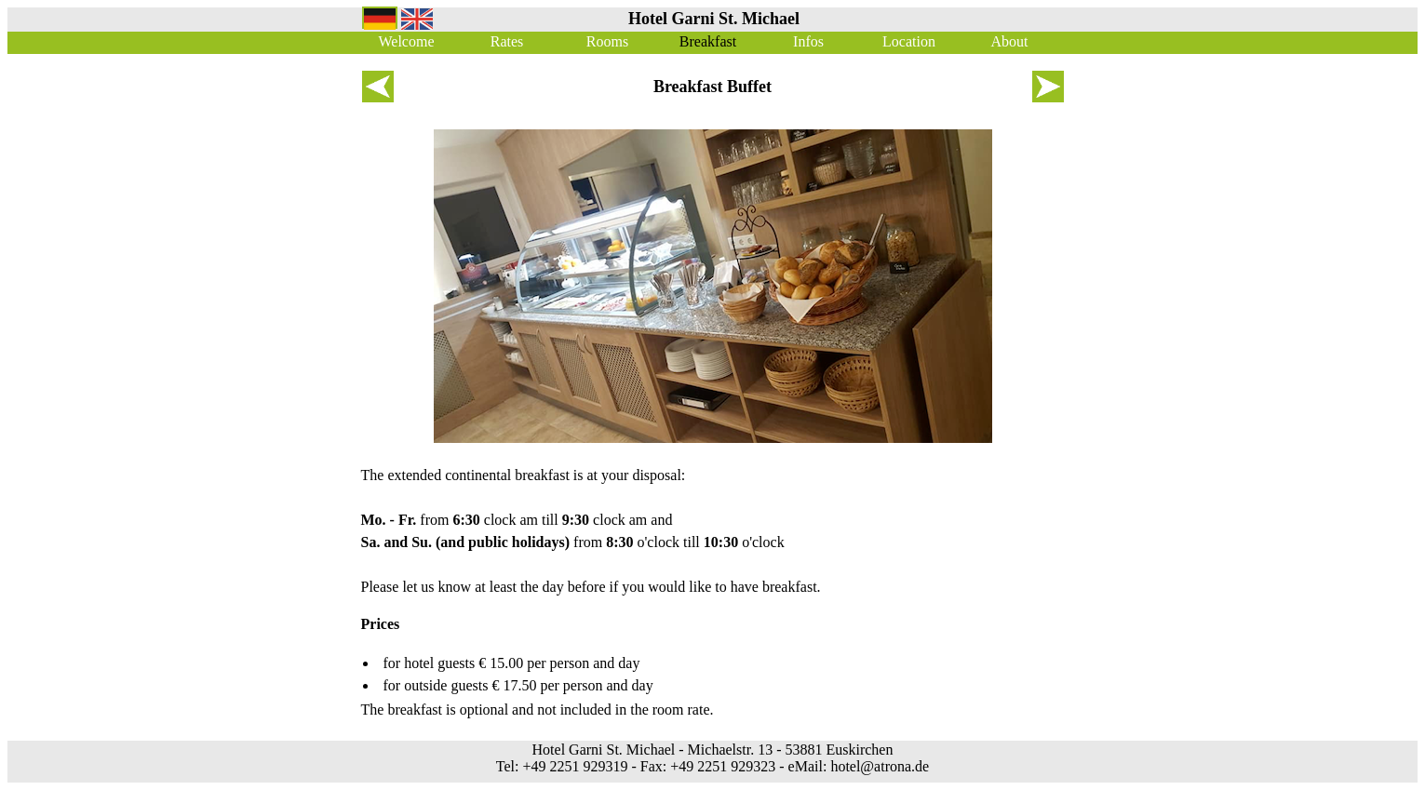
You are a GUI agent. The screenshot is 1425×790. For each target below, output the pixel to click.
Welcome (406, 41)
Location (908, 41)
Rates (507, 41)
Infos (808, 41)
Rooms (607, 41)
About (1009, 41)
